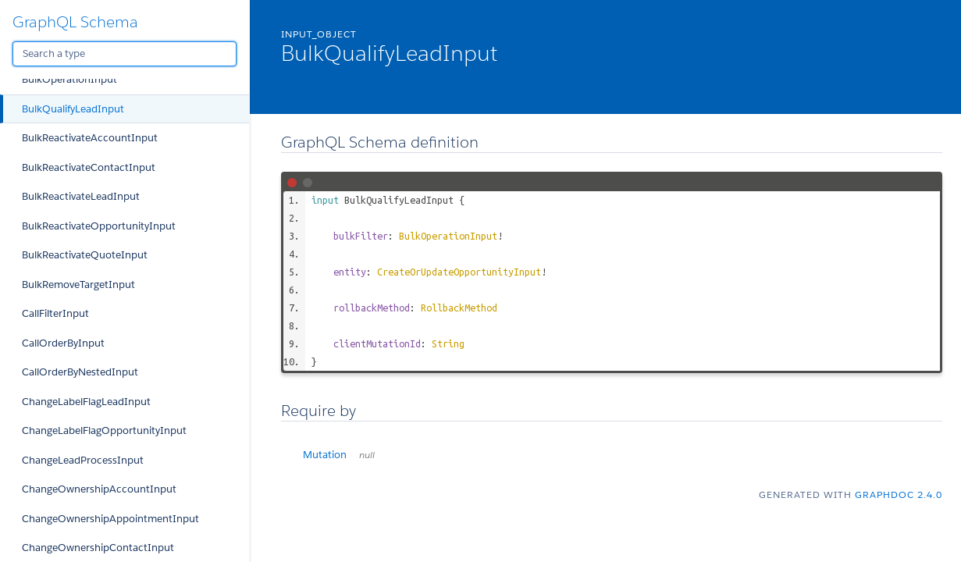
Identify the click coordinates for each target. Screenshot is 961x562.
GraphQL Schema (75, 22)
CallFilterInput (55, 313)
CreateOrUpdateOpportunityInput (459, 271)
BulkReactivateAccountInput (90, 137)
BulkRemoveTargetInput (78, 284)
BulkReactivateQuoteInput (85, 254)
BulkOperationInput (69, 79)
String (448, 343)
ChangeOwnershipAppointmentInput (110, 518)
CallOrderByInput (63, 343)
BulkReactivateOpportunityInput (99, 226)
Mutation (339, 454)
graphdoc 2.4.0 (898, 494)
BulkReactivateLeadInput (81, 196)
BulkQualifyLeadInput (73, 109)
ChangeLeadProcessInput (83, 460)
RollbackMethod (459, 307)
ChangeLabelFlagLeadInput (86, 401)
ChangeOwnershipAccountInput (99, 489)
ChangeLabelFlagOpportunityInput (104, 430)
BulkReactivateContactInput (88, 167)
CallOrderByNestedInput (80, 372)
